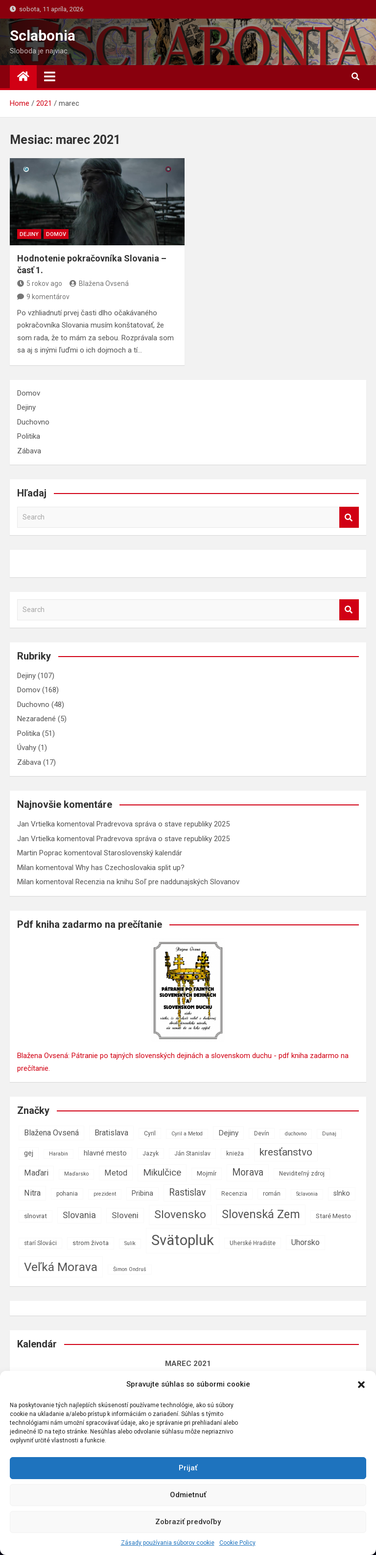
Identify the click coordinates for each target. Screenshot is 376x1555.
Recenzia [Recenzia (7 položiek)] (234, 1193)
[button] (361, 1385)
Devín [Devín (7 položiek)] (261, 1133)
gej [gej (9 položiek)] (28, 1153)
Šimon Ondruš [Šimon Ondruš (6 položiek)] (129, 1269)
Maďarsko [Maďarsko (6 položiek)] (76, 1174)
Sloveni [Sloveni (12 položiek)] (125, 1215)
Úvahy (26, 747)
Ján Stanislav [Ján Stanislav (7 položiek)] (192, 1153)
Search (349, 517)
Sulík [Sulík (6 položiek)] (130, 1243)
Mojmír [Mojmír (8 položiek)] (206, 1173)
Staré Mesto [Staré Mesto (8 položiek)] (333, 1216)
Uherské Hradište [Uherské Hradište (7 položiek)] (253, 1243)
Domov (56, 234)
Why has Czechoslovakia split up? (130, 867)
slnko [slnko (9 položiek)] (341, 1193)
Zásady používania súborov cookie (167, 1542)
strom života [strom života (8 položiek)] (90, 1243)
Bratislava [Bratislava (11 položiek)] (111, 1132)
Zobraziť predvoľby (188, 1521)
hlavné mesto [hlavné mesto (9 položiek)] (105, 1153)
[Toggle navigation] (50, 76)
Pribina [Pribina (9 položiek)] (142, 1193)
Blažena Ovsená (99, 283)
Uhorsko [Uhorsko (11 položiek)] (305, 1242)
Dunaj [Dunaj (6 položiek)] (329, 1134)
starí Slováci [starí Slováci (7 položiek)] (40, 1243)
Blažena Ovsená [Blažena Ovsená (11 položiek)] (51, 1132)
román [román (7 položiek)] (272, 1193)
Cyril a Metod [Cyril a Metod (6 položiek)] (187, 1134)
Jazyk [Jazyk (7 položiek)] (150, 1153)
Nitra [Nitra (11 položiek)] (32, 1193)
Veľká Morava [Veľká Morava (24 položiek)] (60, 1267)
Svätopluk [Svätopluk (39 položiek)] (182, 1240)
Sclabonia (42, 35)
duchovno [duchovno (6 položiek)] (295, 1134)
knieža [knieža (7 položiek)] (235, 1153)
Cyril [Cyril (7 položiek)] (150, 1133)
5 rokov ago (39, 283)
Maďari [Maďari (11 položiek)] (36, 1173)
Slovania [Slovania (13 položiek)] (79, 1215)
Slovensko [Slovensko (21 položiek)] (180, 1214)
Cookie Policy (237, 1542)
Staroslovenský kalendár (143, 852)
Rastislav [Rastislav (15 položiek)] (187, 1192)
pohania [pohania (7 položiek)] (67, 1193)
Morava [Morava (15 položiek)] (247, 1172)
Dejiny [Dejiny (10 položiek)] (228, 1133)
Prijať (188, 1467)
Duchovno (33, 422)
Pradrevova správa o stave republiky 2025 (163, 824)
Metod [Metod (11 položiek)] (115, 1173)
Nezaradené (36, 718)
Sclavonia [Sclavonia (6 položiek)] (307, 1194)
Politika (28, 436)
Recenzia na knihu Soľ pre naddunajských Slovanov (157, 881)
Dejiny (29, 234)
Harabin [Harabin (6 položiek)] (58, 1154)
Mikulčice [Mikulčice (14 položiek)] (162, 1172)
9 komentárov (48, 297)
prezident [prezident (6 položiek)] (105, 1194)
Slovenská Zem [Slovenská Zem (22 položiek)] (261, 1214)
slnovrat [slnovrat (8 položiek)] (35, 1216)
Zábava (29, 451)
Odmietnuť (188, 1494)
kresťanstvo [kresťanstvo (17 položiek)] (285, 1152)
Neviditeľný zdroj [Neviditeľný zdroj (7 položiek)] (302, 1173)
